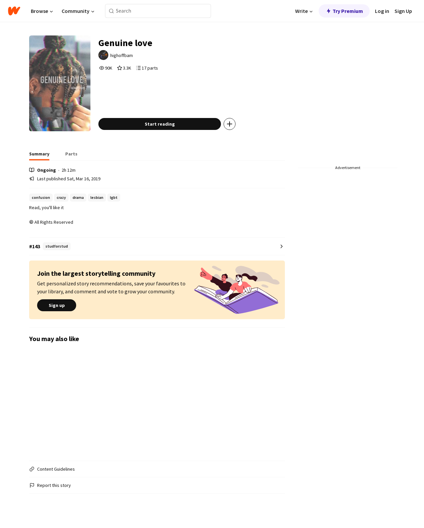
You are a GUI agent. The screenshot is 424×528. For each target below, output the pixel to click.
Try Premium (344, 11)
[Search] (111, 11)
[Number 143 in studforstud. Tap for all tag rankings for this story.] (157, 246)
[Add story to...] (230, 124)
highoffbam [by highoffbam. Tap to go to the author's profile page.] (121, 55)
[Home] (14, 11)
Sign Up (403, 11)
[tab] (39, 155)
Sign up (56, 305)
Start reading (160, 124)
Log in (382, 11)
